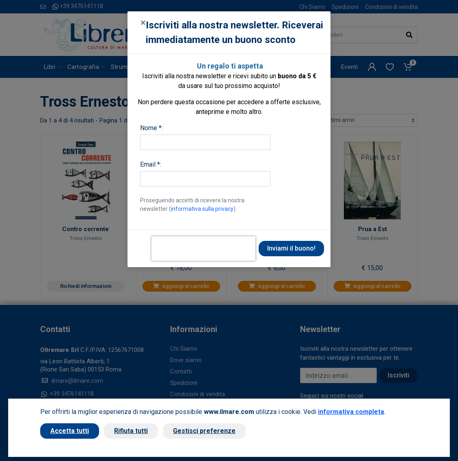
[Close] (143, 22)
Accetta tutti (69, 431)
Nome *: (151, 128)
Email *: (150, 164)
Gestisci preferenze (204, 431)
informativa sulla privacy (202, 209)
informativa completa (351, 412)
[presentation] (203, 248)
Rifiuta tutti (131, 431)
